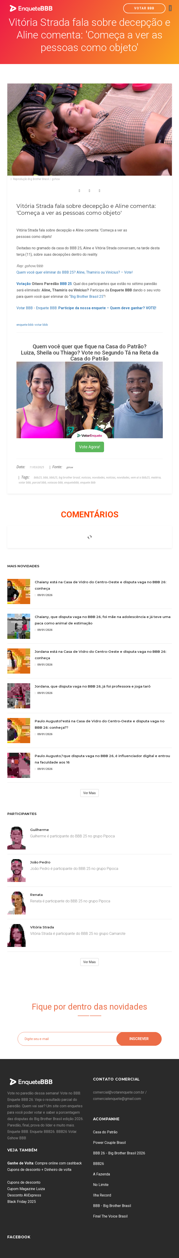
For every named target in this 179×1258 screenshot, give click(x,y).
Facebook (19, 1237)
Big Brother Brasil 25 (86, 296)
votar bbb (41, 324)
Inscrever (139, 1039)
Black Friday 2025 (21, 1201)
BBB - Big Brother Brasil (112, 1206)
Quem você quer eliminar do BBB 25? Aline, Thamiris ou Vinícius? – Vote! (74, 272)
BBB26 (98, 1163)
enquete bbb (25, 324)
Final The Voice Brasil (110, 1216)
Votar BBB (144, 8)
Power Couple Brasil (109, 1142)
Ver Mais (89, 793)
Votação (23, 284)
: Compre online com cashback (44, 1163)
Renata (36, 894)
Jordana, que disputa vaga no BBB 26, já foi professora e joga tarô (92, 686)
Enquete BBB (46, 308)
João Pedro (40, 862)
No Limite (101, 1185)
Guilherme (39, 830)
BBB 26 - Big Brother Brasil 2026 (119, 1153)
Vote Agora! (89, 446)
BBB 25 (66, 284)
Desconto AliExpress (24, 1195)
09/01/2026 (43, 595)
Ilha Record (102, 1195)
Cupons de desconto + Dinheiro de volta (39, 1169)
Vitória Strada (42, 927)
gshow (70, 467)
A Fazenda (101, 1174)
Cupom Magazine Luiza (26, 1189)
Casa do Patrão (105, 1132)
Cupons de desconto (23, 1182)
